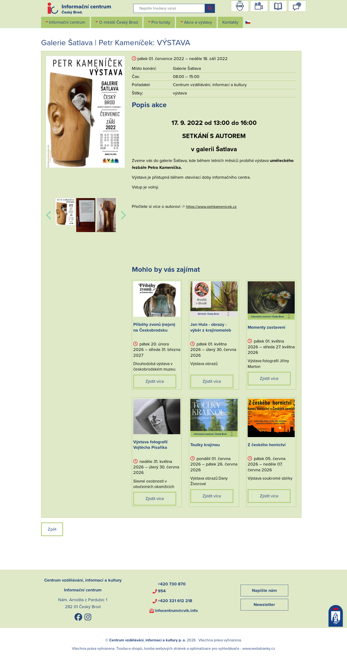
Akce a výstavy (198, 22)
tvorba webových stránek (165, 648)
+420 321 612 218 (175, 600)
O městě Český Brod (118, 22)
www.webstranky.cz (258, 648)
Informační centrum (67, 22)
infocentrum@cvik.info (176, 610)
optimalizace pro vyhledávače (214, 648)
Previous (48, 212)
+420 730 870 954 (172, 587)
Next (122, 212)
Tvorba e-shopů (129, 648)
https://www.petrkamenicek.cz (211, 206)
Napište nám (264, 590)
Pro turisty (160, 22)
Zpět (52, 529)
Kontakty (230, 22)
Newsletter (264, 604)
